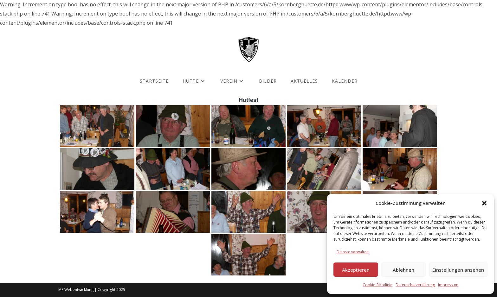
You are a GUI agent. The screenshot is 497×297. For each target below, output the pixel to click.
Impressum (448, 285)
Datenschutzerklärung (415, 285)
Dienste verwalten (353, 252)
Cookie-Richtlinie (377, 285)
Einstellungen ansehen (458, 270)
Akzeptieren (356, 270)
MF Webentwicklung (76, 289)
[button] (484, 203)
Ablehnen (403, 270)
